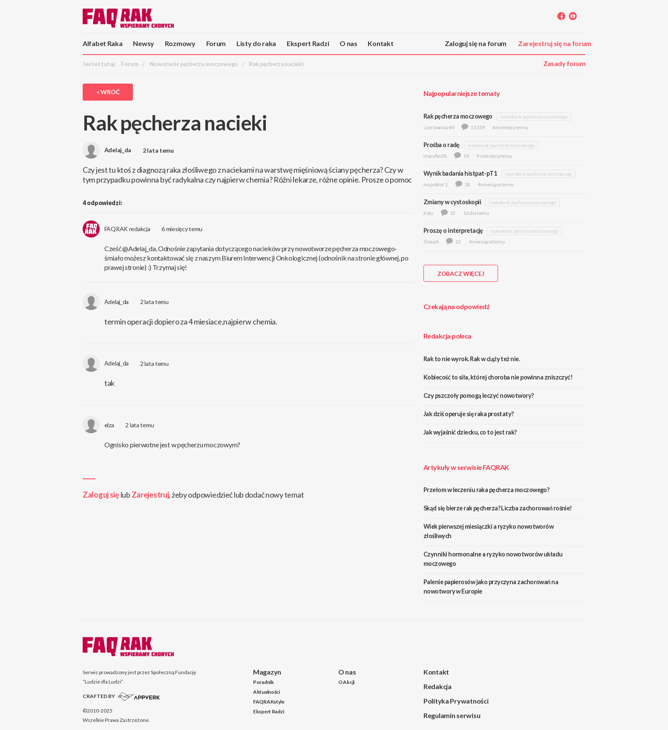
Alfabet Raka (103, 43)
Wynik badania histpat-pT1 (460, 173)
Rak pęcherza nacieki (276, 64)
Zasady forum (564, 63)
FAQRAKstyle (269, 701)
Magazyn (267, 672)
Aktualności (266, 692)
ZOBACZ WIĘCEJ (461, 273)
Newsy (143, 43)
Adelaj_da (107, 150)
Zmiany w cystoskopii (452, 202)
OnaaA (431, 241)
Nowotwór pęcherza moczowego (194, 64)
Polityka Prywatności (455, 701)
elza (98, 425)
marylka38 (434, 156)
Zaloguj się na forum (476, 43)
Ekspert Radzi (308, 43)
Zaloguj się (101, 494)
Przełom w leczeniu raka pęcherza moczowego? (486, 489)
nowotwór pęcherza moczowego (534, 116)
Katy (428, 213)
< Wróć (107, 92)
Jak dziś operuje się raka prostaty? (468, 413)
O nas (348, 43)
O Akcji (346, 682)
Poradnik (263, 682)
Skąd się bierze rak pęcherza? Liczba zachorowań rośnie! (497, 508)
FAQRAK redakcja (116, 228)
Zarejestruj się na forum (554, 43)
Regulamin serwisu (451, 715)
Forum (216, 43)
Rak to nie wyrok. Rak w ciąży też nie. (471, 358)
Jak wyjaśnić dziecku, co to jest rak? (470, 432)
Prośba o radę (441, 144)
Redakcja (437, 686)
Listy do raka (256, 43)
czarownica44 (438, 127)
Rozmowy (180, 43)
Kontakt (380, 43)
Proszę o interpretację (453, 230)
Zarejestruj (150, 494)
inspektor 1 (435, 184)
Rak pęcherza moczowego (457, 116)
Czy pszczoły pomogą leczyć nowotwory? (478, 395)
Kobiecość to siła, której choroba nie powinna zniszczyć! (498, 377)
